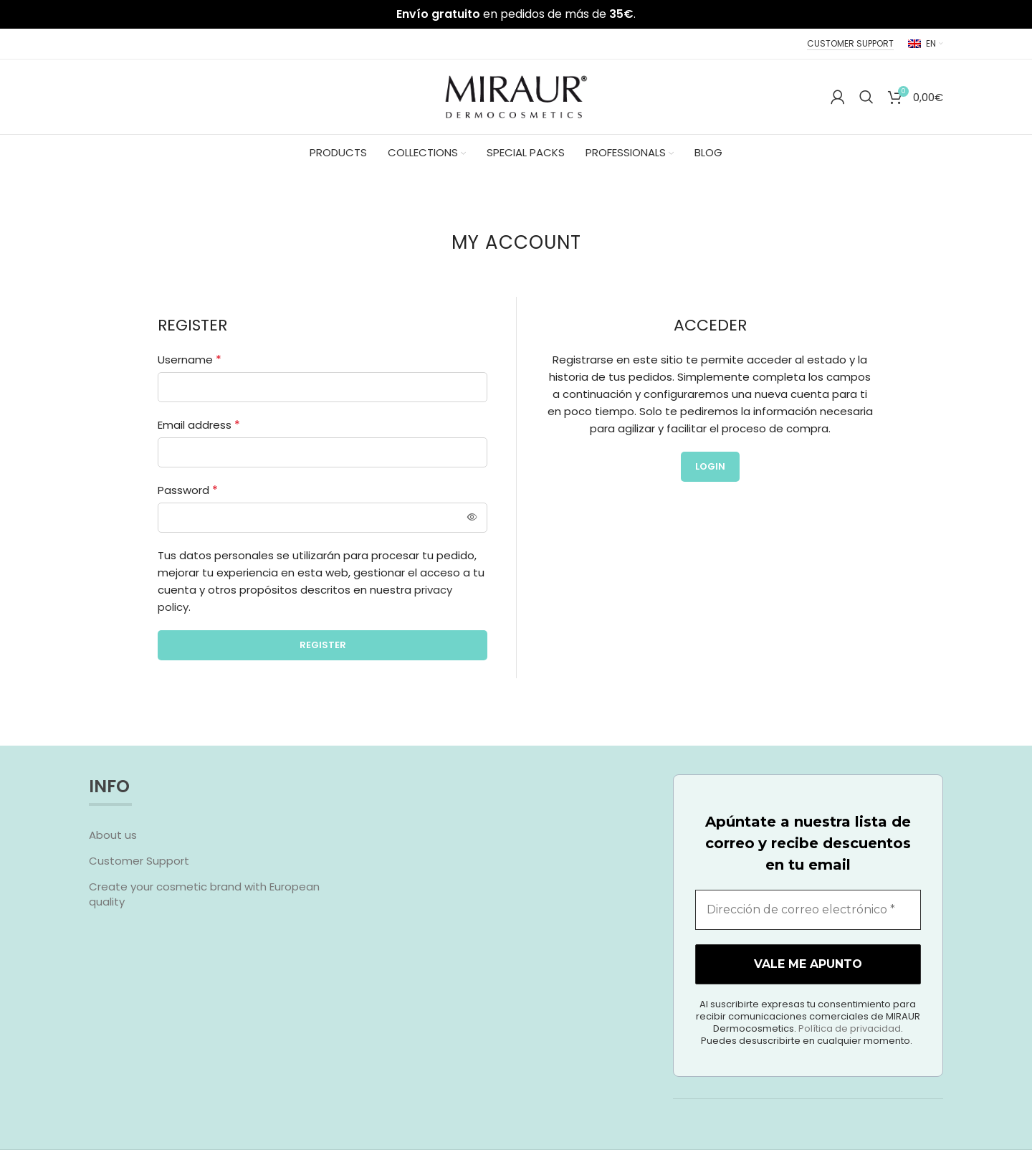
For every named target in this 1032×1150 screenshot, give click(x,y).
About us (113, 834)
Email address (199, 425)
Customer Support (139, 860)
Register (323, 645)
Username (189, 359)
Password (188, 490)
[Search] (866, 96)
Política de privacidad (911, 1102)
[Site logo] (516, 95)
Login (710, 466)
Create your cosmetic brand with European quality (204, 894)
